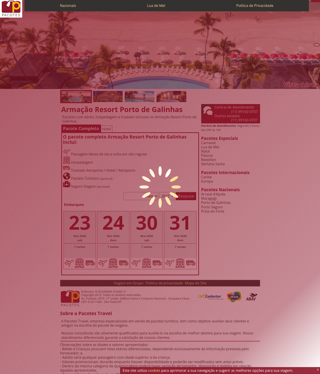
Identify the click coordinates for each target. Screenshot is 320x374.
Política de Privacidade (254, 5)
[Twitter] (317, 1)
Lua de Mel (156, 5)
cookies (154, 370)
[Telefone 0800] (312, 1)
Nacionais (68, 5)
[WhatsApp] (314, 1)
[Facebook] (319, 1)
